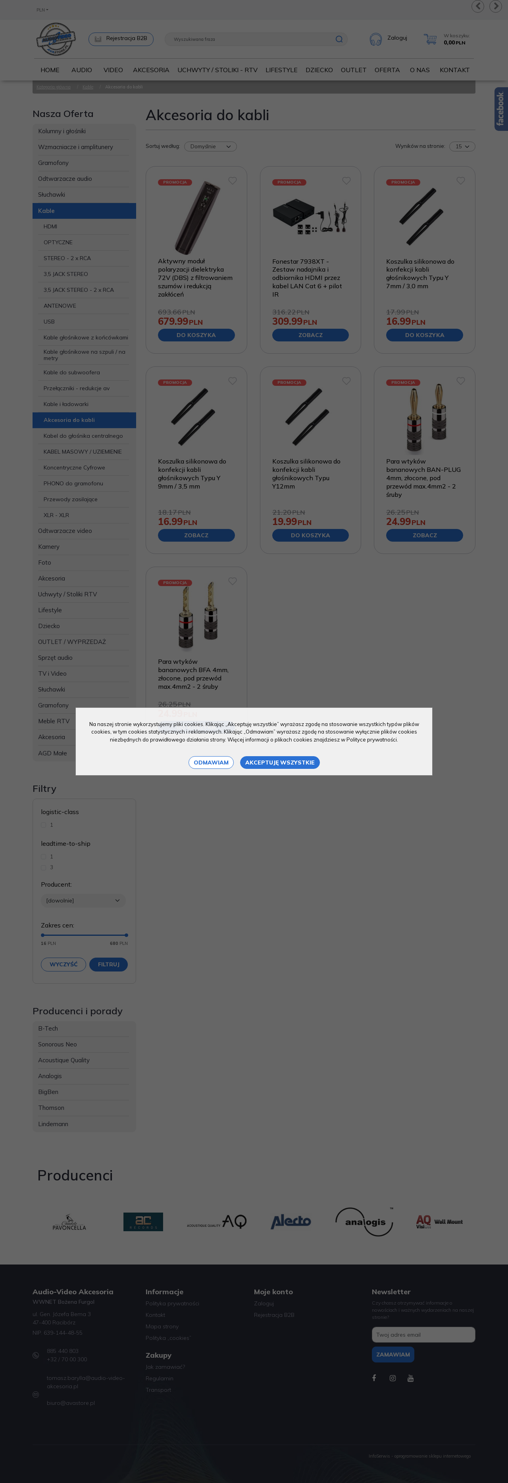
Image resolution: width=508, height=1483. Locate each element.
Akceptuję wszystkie (280, 762)
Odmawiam (211, 762)
